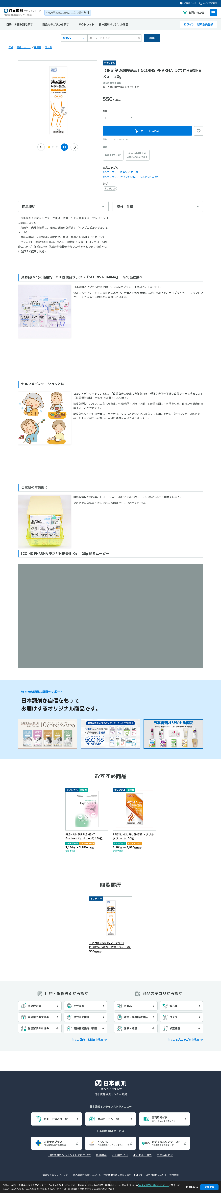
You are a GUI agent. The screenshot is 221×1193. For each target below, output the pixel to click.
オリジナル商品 (128, 177)
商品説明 (28, 206)
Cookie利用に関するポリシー (153, 1185)
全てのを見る (87, 1039)
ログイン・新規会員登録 (198, 24)
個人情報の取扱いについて (87, 1174)
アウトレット (86, 24)
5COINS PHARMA (149, 177)
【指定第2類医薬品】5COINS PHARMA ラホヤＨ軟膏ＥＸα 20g (110, 945)
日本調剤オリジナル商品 (113, 24)
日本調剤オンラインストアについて (69, 1155)
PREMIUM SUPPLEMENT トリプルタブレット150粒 (133, 836)
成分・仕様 (125, 206)
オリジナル (110, 188)
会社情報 (174, 1174)
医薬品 (37, 47)
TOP (11, 47)
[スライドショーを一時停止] (64, 147)
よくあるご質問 (208, 3)
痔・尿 (48, 47)
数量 (105, 111)
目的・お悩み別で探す (19, 24)
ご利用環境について (156, 1174)
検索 (152, 38)
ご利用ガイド (188, 3)
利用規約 (138, 1174)
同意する (209, 1187)
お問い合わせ (165, 1155)
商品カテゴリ (24, 47)
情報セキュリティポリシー (56, 1174)
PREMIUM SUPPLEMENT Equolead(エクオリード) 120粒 (83, 836)
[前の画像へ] (41, 147)
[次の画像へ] (74, 147)
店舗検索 (101, 1155)
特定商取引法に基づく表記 (117, 1174)
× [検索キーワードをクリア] (139, 38)
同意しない (192, 1187)
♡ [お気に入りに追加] (198, 131)
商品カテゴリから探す (55, 24)
